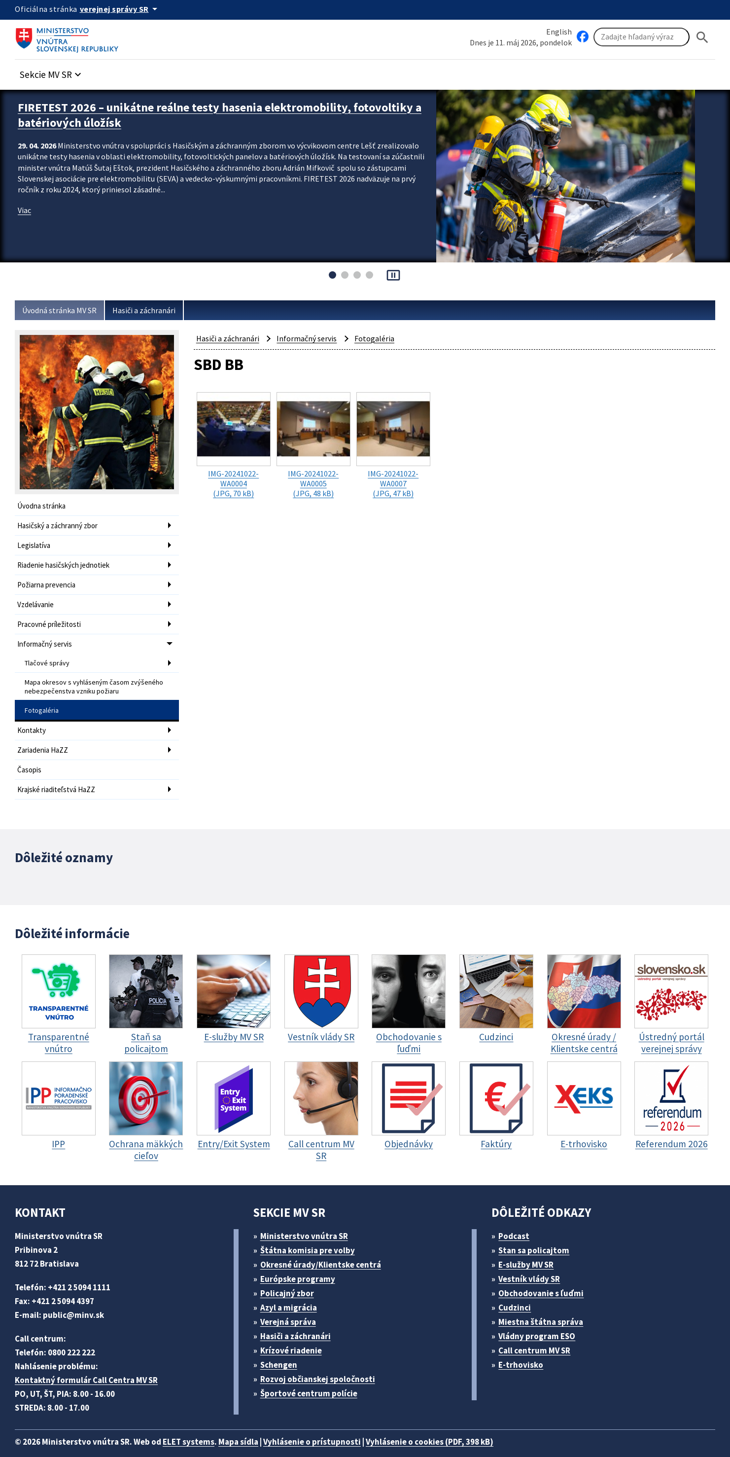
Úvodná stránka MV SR (63, 310)
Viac (25, 207)
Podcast (517, 1219)
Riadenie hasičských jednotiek (66, 562)
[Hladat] (702, 37)
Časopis (30, 756)
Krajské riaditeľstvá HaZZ (59, 774)
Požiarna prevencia (48, 581)
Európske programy (301, 1262)
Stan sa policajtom (537, 1233)
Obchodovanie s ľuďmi (546, 1276)
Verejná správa (291, 1305)
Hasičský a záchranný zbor (61, 524)
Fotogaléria (42, 699)
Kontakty (31, 718)
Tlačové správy (48, 655)
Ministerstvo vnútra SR (307, 1219)
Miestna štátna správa (544, 1305)
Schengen (282, 1348)
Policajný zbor (290, 1276)
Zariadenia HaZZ (45, 737)
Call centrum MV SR (540, 1334)
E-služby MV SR (532, 1248)
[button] (56, 72)
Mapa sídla (253, 1425)
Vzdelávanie (37, 599)
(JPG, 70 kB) (234, 444)
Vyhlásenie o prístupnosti (331, 1425)
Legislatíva (35, 543)
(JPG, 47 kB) (393, 444)
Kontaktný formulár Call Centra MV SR (90, 1363)
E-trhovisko (523, 1348)
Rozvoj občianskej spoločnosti (322, 1362)
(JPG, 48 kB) (313, 444)
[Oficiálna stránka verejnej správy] (123, 9)
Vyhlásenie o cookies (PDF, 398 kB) (457, 1425)
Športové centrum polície (311, 1377)
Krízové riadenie (294, 1334)
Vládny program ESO (542, 1319)
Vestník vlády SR (534, 1262)
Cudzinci (518, 1291)
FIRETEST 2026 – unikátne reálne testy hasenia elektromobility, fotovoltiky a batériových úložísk (195, 113)
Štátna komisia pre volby (311, 1233)
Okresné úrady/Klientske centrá (324, 1248)
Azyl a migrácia (292, 1291)
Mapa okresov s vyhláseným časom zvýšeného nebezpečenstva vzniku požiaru (90, 677)
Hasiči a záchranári (153, 310)
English (559, 31)
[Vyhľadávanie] (641, 37)
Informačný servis (46, 637)
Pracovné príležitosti (50, 618)
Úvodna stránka (43, 506)
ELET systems (199, 1425)
